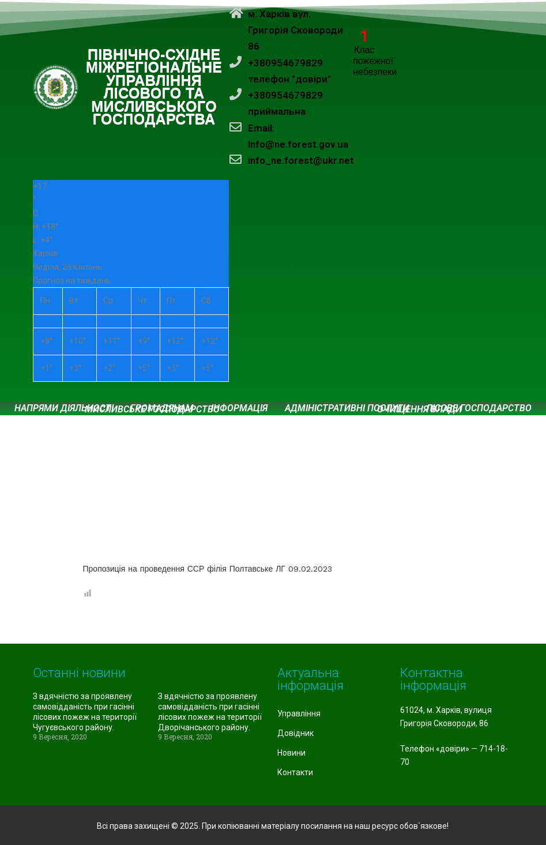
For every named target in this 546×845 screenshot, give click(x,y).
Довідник (295, 733)
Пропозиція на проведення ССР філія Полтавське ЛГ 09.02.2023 (207, 568)
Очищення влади (419, 409)
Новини (291, 752)
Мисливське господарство (152, 409)
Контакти (295, 772)
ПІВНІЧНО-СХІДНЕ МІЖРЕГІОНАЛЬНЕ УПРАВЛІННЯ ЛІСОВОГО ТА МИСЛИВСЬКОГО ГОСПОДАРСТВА (154, 87)
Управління (299, 713)
